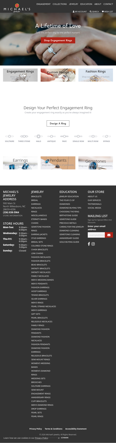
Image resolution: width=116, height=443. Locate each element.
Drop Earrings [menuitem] (38, 408)
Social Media (94, 207)
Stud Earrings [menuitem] (38, 238)
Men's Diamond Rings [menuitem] (42, 405)
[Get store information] (13, 215)
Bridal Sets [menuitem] (37, 242)
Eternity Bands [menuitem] (39, 219)
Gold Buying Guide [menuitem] (69, 242)
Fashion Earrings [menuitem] (40, 287)
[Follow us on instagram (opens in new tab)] (93, 244)
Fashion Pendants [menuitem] (40, 344)
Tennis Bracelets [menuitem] (40, 295)
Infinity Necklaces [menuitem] (40, 272)
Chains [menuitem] (34, 223)
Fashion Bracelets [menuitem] (40, 260)
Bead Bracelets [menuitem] (39, 264)
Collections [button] (60, 4)
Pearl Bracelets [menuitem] (39, 317)
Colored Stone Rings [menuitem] (42, 245)
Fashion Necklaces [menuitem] (41, 257)
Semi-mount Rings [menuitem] (40, 359)
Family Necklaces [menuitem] (40, 276)
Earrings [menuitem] (36, 204)
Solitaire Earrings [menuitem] (40, 386)
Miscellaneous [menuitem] (39, 215)
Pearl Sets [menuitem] (36, 412)
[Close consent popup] (59, 438)
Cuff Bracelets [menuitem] (39, 401)
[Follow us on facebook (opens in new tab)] (89, 244)
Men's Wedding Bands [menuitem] (42, 279)
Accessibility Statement (76, 429)
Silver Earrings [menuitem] (39, 298)
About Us (92, 196)
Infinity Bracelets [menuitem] (40, 268)
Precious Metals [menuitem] (68, 223)
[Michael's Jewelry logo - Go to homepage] (18, 8)
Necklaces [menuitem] (36, 207)
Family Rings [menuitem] (37, 325)
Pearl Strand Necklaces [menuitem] (43, 306)
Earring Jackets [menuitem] (39, 234)
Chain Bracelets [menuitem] (39, 249)
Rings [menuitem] (34, 211)
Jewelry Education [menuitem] (69, 196)
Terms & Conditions (53, 429)
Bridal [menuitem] (34, 200)
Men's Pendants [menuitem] (39, 283)
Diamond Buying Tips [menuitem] (70, 207)
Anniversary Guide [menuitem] (69, 238)
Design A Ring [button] (58, 123)
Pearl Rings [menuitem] (37, 416)
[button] (80, 11)
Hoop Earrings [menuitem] (39, 291)
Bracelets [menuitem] (36, 196)
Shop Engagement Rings (58, 40)
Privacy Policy (35, 429)
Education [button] (86, 4)
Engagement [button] (43, 4)
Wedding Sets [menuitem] (38, 378)
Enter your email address (96, 228)
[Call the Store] (11, 212)
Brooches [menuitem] (36, 382)
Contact (108, 4)
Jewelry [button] (73, 4)
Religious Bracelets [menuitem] (41, 355)
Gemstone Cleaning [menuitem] (70, 234)
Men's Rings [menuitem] (37, 302)
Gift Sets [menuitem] (35, 314)
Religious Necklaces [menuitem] (41, 321)
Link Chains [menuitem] (37, 253)
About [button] (97, 4)
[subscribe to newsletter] (109, 235)
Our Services (94, 200)
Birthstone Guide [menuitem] (69, 215)
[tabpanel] (58, 33)
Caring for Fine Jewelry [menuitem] (72, 226)
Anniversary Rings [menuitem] (40, 397)
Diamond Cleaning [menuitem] (69, 230)
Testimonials (94, 204)
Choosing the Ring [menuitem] (69, 211)
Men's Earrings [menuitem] (39, 310)
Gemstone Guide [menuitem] (68, 219)
